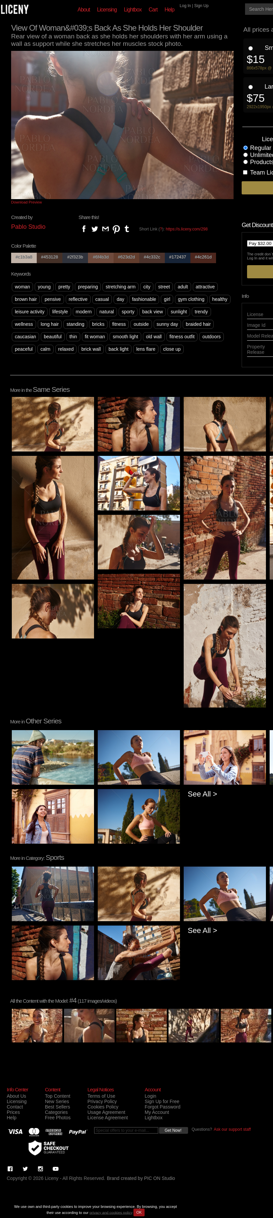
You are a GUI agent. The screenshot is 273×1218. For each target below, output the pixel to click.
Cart (153, 9)
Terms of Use (101, 1096)
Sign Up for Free (162, 1101)
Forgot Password (162, 1107)
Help (169, 9)
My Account (157, 1112)
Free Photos (57, 1117)
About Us (16, 1096)
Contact (15, 1107)
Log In (185, 5)
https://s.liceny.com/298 (187, 229)
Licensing (107, 9)
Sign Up (201, 5)
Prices (13, 1112)
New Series (57, 1101)
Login (150, 1096)
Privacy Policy (102, 1101)
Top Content (57, 1096)
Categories (56, 1112)
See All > (202, 794)
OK (139, 1212)
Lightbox (133, 9)
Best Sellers (57, 1107)
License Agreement (107, 1117)
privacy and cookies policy (110, 1212)
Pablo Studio (28, 226)
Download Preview (26, 202)
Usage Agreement (106, 1112)
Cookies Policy (102, 1107)
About (84, 9)
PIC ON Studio (159, 1178)
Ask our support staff (232, 1129)
